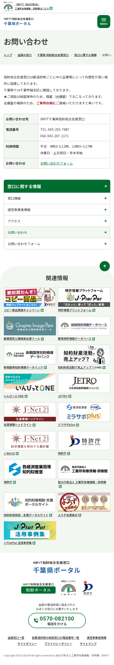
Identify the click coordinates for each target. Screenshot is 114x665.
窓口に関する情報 (85, 55)
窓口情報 (14, 198)
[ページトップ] (104, 266)
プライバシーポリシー (58, 644)
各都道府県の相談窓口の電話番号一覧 (55, 637)
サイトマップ (88, 644)
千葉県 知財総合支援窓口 (53, 55)
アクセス (14, 221)
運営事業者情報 (19, 209)
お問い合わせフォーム (56, 163)
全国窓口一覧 (16, 637)
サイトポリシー (27, 644)
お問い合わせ (17, 232)
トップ (8, 55)
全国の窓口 (25, 55)
